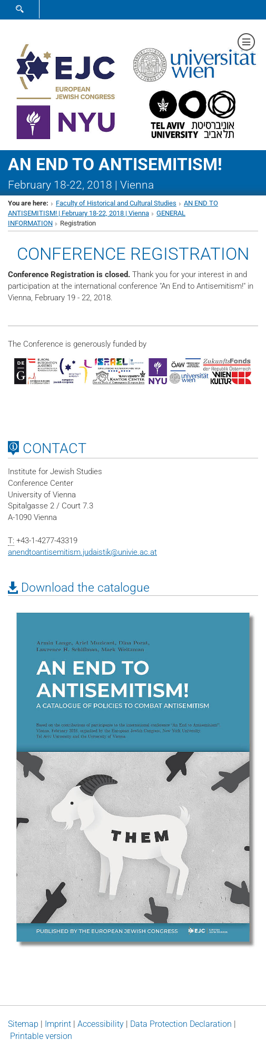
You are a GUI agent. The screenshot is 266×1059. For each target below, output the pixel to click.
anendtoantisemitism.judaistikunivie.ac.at (82, 552)
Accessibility (100, 1024)
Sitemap (23, 1024)
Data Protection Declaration (181, 1024)
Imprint (58, 1024)
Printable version (41, 1036)
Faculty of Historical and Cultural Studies (116, 203)
